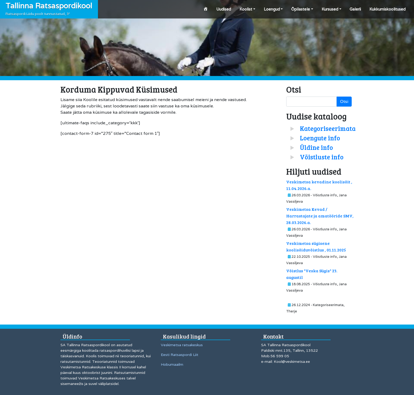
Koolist (245, 9)
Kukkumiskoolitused (387, 9)
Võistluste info (322, 157)
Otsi (344, 101)
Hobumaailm (172, 364)
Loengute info (320, 138)
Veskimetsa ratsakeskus (182, 344)
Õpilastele (300, 9)
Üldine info (316, 147)
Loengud (272, 9)
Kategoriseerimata (328, 128)
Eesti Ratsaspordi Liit (179, 354)
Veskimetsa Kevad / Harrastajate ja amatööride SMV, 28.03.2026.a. (320, 215)
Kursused (330, 9)
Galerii (355, 9)
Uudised (223, 9)
